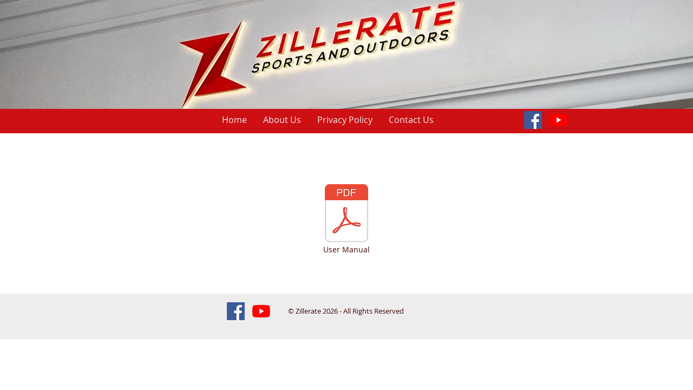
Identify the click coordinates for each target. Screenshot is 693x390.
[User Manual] (346, 220)
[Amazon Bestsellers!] (558, 120)
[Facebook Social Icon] (533, 120)
